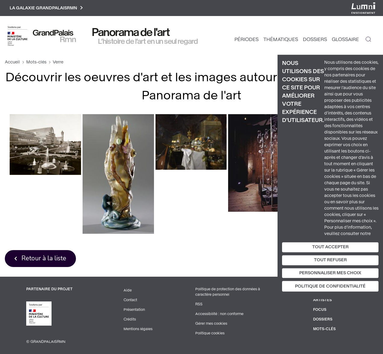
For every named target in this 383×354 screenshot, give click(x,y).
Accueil (12, 62)
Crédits (130, 319)
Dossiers (315, 39)
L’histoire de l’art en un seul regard (148, 41)
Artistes (322, 300)
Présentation (134, 309)
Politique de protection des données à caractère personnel (227, 291)
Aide (128, 290)
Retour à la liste (43, 258)
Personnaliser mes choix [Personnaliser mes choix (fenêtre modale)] (330, 273)
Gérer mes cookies (211, 323)
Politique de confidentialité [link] (330, 286)
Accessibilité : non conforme (219, 314)
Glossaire (345, 39)
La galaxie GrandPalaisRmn (46, 8)
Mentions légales (138, 329)
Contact (130, 300)
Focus (319, 309)
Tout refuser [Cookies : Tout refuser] (330, 260)
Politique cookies (209, 333)
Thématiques (280, 39)
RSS (198, 304)
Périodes (246, 39)
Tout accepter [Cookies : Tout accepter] (330, 247)
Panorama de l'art (131, 32)
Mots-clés (36, 62)
